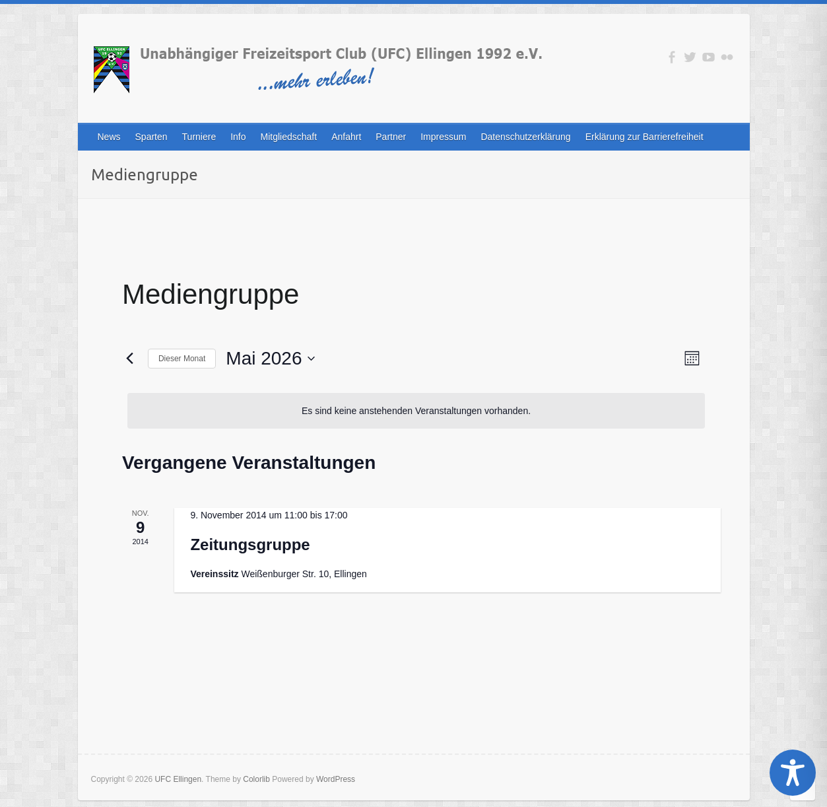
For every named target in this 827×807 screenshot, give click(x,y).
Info (238, 136)
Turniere (199, 136)
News (109, 136)
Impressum (443, 136)
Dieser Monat (181, 358)
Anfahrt (346, 136)
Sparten (151, 136)
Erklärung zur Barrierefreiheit (644, 136)
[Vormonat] (130, 359)
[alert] (416, 411)
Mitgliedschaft (289, 136)
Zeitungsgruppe (250, 544)
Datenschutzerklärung (525, 136)
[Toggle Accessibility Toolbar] (792, 772)
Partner (391, 136)
